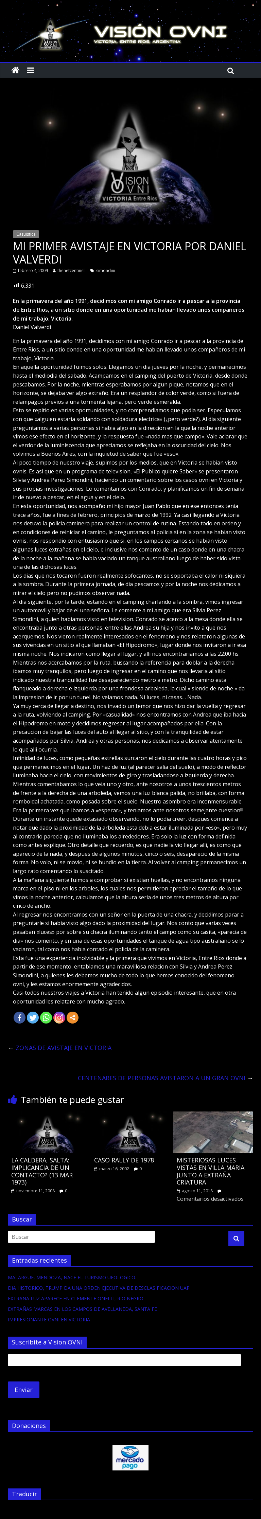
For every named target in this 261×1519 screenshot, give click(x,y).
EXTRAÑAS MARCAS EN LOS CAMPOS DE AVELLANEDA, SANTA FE (82, 1309)
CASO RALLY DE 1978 (124, 1160)
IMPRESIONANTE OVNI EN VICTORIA (49, 1319)
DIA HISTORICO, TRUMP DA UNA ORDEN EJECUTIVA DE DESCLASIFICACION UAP (99, 1288)
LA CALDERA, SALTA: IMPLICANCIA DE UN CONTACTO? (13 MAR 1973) (42, 1171)
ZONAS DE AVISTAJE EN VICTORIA (59, 1048)
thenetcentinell (71, 270)
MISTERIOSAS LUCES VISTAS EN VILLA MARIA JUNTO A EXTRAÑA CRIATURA (210, 1171)
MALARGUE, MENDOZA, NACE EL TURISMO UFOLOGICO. (72, 1277)
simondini (105, 270)
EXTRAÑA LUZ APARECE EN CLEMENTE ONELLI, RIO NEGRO (75, 1298)
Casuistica (26, 234)
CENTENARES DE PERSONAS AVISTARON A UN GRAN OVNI (165, 1078)
